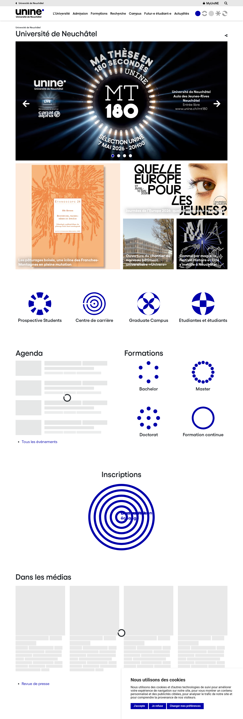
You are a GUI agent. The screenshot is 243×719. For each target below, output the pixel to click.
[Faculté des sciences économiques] (224, 13)
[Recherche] (225, 3)
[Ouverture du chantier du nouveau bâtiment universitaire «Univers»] (148, 244)
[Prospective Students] (39, 305)
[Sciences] (210, 13)
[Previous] (26, 103)
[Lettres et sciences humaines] (203, 13)
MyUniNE (211, 3)
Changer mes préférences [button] (185, 705)
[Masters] (203, 374)
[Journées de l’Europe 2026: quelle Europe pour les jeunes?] (175, 189)
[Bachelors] (148, 374)
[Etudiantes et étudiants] (203, 305)
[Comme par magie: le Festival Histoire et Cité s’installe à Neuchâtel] (202, 244)
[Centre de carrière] (94, 305)
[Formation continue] (203, 419)
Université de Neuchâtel (30, 3)
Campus (135, 13)
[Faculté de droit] (217, 13)
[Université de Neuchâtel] (30, 13)
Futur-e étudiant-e (157, 13)
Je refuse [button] (157, 705)
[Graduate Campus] (148, 305)
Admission (80, 13)
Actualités (181, 13)
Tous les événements (39, 442)
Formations (99, 13)
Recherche (118, 13)
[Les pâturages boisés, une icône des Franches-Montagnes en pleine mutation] (68, 216)
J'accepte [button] (139, 705)
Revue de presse (35, 684)
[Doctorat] (148, 419)
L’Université (61, 13)
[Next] (217, 103)
